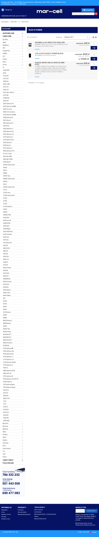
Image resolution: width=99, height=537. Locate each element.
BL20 (4, 73)
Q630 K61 (6, 395)
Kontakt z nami (5, 519)
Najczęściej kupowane (24, 514)
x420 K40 (5, 415)
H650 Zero (6, 237)
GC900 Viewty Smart (9, 164)
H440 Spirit (6, 226)
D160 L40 (5, 75)
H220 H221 (6, 217)
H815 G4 (5, 245)
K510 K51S (6, 284)
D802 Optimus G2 (8, 117)
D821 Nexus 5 (7, 120)
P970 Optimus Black (9, 384)
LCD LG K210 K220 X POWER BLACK (49, 53)
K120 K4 (5, 265)
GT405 (5, 198)
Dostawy (3, 516)
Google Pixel (6, 50)
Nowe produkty (22, 512)
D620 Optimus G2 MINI (9, 106)
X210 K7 (5, 406)
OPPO (4, 437)
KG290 (5, 315)
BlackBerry (6, 45)
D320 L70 (5, 89)
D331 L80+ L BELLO (8, 92)
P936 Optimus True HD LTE (10, 379)
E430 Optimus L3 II (8, 131)
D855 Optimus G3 (8, 123)
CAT (4, 48)
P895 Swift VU (7, 373)
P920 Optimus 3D (8, 376)
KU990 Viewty (7, 331)
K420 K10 (5, 276)
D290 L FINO (6, 84)
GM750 (5, 181)
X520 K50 (6, 418)
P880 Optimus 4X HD (9, 370)
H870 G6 (5, 253)
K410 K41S (6, 273)
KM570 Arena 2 (7, 320)
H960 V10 (6, 259)
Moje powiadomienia (40, 518)
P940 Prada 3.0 (7, 381)
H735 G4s (6, 240)
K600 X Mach (7, 295)
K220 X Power (7, 267)
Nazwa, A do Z (76, 37)
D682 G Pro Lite (7, 109)
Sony (4, 445)
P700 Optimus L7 (8, 356)
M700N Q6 (6, 345)
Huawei (5, 59)
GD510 (5, 170)
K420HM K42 (6, 278)
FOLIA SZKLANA (8, 463)
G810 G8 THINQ (7, 156)
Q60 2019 (6, 390)
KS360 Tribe (6, 329)
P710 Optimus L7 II (8, 359)
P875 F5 (5, 367)
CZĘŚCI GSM (7, 36)
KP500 (5, 326)
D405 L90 (5, 100)
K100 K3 (5, 262)
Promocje (20, 510)
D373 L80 (5, 95)
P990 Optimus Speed (9, 387)
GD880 (5, 173)
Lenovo (5, 64)
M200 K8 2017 (7, 337)
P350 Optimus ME (8, 348)
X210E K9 (6, 409)
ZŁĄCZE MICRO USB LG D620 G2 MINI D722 (49, 63)
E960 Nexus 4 (7, 145)
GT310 (5, 189)
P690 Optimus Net (8, 354)
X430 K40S (6, 70)
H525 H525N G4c (8, 231)
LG (3, 67)
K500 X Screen (7, 281)
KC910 (5, 304)
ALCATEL (5, 39)
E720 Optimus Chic (8, 139)
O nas (3, 512)
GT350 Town (6, 192)
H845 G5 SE (6, 248)
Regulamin (4, 510)
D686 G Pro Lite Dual (9, 112)
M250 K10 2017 (7, 340)
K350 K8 (5, 270)
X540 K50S (6, 420)
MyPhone (5, 429)
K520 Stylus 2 (7, 290)
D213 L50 (5, 78)
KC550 (5, 301)
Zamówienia (37, 512)
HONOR (5, 53)
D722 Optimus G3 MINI (9, 114)
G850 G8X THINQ (8, 159)
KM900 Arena (7, 323)
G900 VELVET (7, 162)
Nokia (4, 431)
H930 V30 (6, 256)
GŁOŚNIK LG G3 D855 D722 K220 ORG (50, 43)
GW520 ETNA (7, 215)
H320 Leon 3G (7, 220)
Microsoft (5, 423)
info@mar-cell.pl (60, 2)
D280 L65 (5, 81)
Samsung (5, 443)
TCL (4, 451)
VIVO (4, 454)
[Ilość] (94, 44)
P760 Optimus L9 (8, 365)
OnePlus (5, 434)
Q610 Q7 (5, 393)
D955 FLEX (6, 126)
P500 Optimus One (8, 351)
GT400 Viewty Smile (9, 195)
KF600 (5, 309)
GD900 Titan (6, 176)
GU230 (5, 209)
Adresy (36, 516)
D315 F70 (5, 87)
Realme (5, 440)
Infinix (4, 62)
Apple (4, 42)
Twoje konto (39, 507)
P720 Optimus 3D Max (9, 362)
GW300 (5, 212)
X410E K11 (6, 412)
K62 (4, 298)
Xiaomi (5, 457)
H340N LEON (6, 223)
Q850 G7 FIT (6, 398)
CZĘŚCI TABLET (8, 460)
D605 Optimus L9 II (8, 103)
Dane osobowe (38, 509)
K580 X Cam (6, 292)
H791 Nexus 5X (7, 242)
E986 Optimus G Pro (9, 151)
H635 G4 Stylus (7, 234)
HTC (4, 56)
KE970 (5, 306)
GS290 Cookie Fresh (9, 187)
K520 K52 (5, 287)
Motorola (5, 426)
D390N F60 (6, 98)
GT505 (5, 203)
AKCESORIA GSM (8, 33)
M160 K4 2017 (7, 334)
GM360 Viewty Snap (9, 178)
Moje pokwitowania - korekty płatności (45, 514)
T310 (4, 401)
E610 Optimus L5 (8, 137)
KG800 (5, 317)
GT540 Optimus (7, 206)
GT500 (5, 201)
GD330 (5, 167)
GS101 (5, 184)
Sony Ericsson (7, 448)
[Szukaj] (83, 13)
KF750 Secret (7, 312)
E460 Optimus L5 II (8, 134)
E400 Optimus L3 (8, 128)
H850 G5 (5, 251)
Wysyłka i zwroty (6, 514)
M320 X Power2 (7, 342)
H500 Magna (6, 228)
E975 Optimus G (7, 148)
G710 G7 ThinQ (7, 153)
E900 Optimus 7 (7, 142)
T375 (4, 404)
